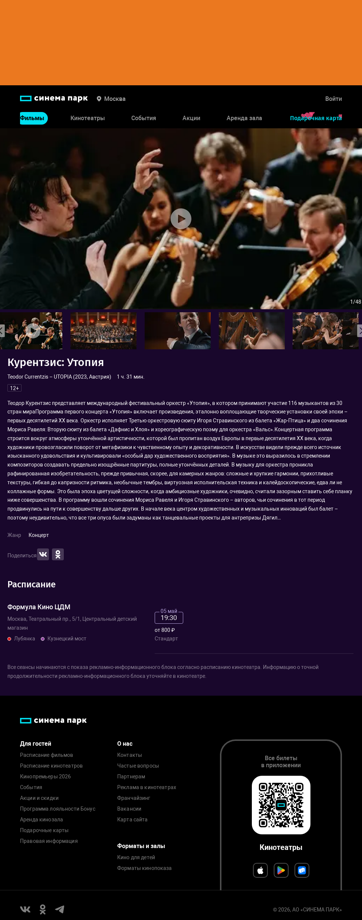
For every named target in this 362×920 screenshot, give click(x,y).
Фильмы (32, 118)
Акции (191, 118)
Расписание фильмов (46, 755)
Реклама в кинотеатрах (146, 787)
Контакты (129, 755)
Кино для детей (136, 857)
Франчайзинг (134, 798)
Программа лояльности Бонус (57, 809)
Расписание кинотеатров (51, 766)
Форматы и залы (141, 846)
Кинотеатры (87, 118)
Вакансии (129, 809)
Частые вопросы (138, 766)
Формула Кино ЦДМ (38, 607)
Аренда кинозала (41, 819)
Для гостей (35, 743)
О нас (124, 743)
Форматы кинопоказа (144, 868)
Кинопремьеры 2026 (45, 776)
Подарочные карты (44, 830)
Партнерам (131, 776)
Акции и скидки (39, 798)
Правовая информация (49, 841)
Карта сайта (132, 819)
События (143, 118)
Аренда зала (244, 118)
